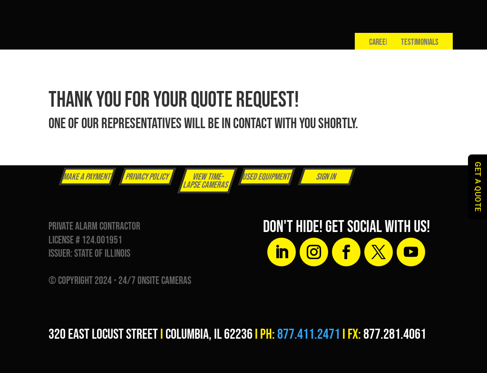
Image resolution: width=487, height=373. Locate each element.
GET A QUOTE (477, 186)
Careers (380, 42)
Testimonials (419, 42)
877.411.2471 (308, 334)
